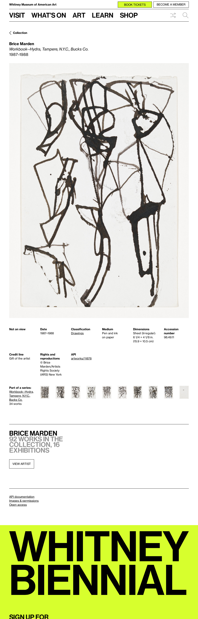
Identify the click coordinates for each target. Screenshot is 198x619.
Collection (20, 32)
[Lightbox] (99, 190)
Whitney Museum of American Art (32, 4)
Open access (18, 504)
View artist (21, 463)
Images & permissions (24, 500)
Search (185, 15)
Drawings (77, 333)
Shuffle (173, 15)
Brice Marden (21, 43)
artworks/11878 (81, 358)
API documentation (21, 496)
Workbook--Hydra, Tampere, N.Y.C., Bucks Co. (21, 395)
